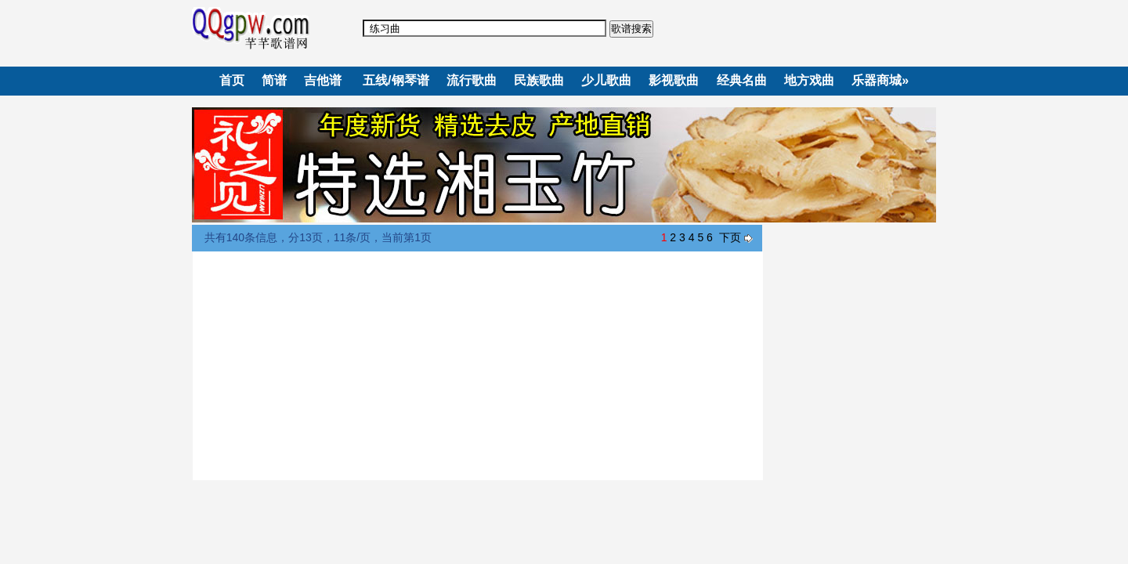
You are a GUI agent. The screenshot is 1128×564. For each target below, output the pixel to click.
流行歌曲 (471, 80)
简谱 (274, 80)
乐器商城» (880, 80)
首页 (231, 80)
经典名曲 (742, 80)
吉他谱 (323, 80)
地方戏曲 (809, 80)
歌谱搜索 (631, 28)
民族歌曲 (539, 80)
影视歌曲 (674, 80)
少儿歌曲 (606, 80)
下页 (730, 237)
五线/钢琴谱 (395, 80)
